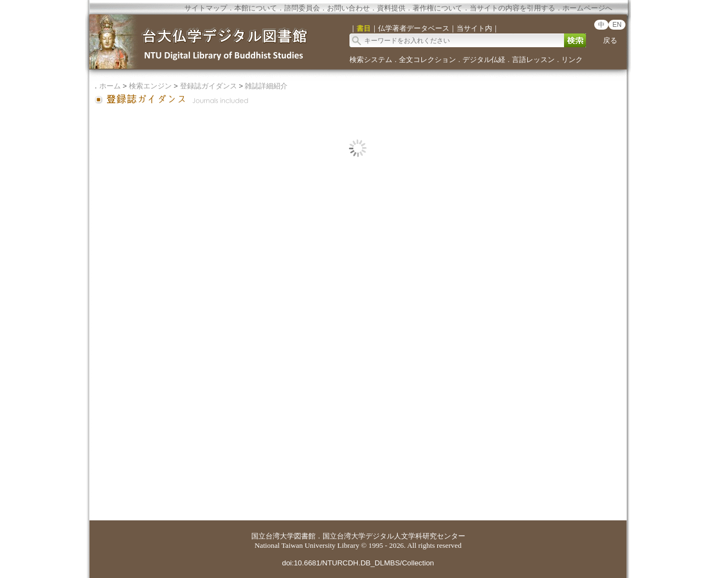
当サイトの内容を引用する (512, 8)
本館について (255, 8)
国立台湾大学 (272, 536)
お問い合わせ (348, 8)
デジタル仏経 (484, 59)
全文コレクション (427, 59)
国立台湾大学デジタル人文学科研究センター (394, 536)
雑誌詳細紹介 (266, 86)
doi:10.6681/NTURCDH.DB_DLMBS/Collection (358, 563)
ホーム (110, 86)
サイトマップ (205, 8)
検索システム (370, 59)
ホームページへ (587, 8)
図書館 (304, 536)
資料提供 (391, 8)
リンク (572, 59)
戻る (610, 40)
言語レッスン (533, 59)
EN (617, 25)
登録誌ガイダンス (208, 86)
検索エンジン (150, 86)
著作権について (438, 8)
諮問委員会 (302, 8)
